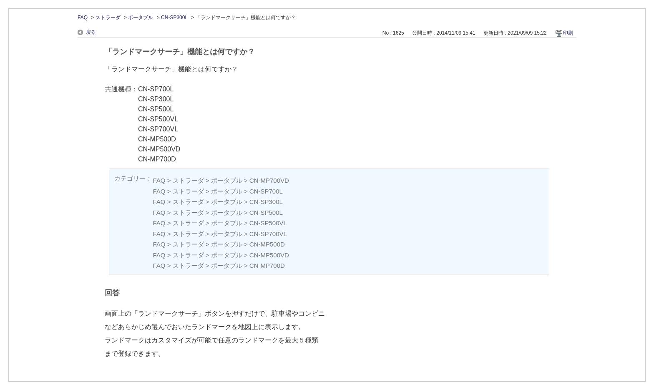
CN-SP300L (174, 17)
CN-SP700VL (268, 233)
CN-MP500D (267, 244)
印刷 (568, 33)
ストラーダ (108, 17)
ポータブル (140, 17)
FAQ (83, 17)
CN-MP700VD (269, 180)
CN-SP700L (266, 191)
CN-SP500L (266, 212)
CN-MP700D (267, 265)
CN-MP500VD (269, 255)
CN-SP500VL (268, 222)
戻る (91, 32)
